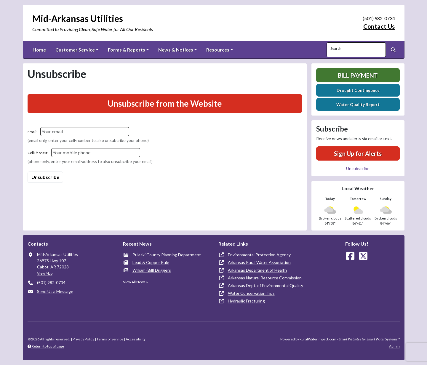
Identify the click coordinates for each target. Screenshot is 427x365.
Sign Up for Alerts (358, 153)
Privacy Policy (83, 339)
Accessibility (135, 339)
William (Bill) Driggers (151, 270)
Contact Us (379, 26)
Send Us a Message (55, 291)
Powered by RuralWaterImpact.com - (340, 339)
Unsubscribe (358, 168)
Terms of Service (110, 339)
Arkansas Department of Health (257, 270)
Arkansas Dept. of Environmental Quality (265, 285)
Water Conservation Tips (251, 293)
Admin (394, 346)
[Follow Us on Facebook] (350, 256)
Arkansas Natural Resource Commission (265, 277)
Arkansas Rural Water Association (259, 262)
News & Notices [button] (175, 49)
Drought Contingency (358, 90)
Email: (32, 131)
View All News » (135, 282)
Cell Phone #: (38, 153)
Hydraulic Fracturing (246, 300)
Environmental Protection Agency (259, 254)
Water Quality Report (358, 104)
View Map (44, 273)
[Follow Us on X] (363, 256)
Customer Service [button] (75, 49)
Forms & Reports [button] (126, 49)
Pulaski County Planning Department (166, 254)
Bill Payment (358, 75)
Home (39, 49)
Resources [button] (217, 49)
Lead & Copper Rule (150, 262)
